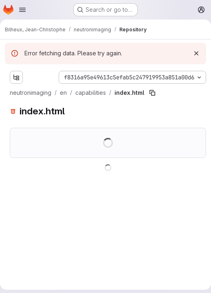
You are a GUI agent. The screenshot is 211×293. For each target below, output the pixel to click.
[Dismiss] (196, 53)
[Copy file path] (152, 92)
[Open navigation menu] (22, 9)
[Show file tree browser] (16, 77)
